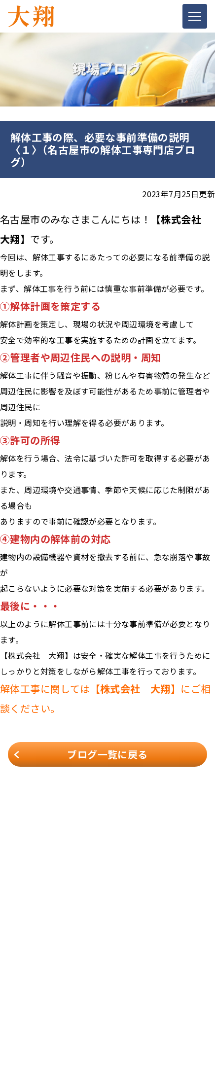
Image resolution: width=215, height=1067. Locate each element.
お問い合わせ (29, 1015)
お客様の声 (25, 988)
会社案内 (22, 932)
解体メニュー (29, 946)
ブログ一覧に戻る (107, 754)
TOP (15, 919)
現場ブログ (25, 1001)
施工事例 (22, 960)
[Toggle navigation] (194, 16)
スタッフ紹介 (29, 974)
